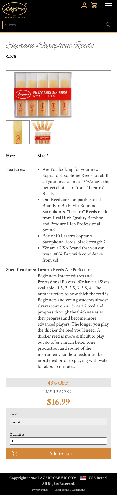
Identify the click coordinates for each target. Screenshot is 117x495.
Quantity (18, 434)
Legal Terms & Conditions (70, 490)
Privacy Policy (40, 490)
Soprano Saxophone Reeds (50, 45)
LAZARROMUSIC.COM (57, 477)
